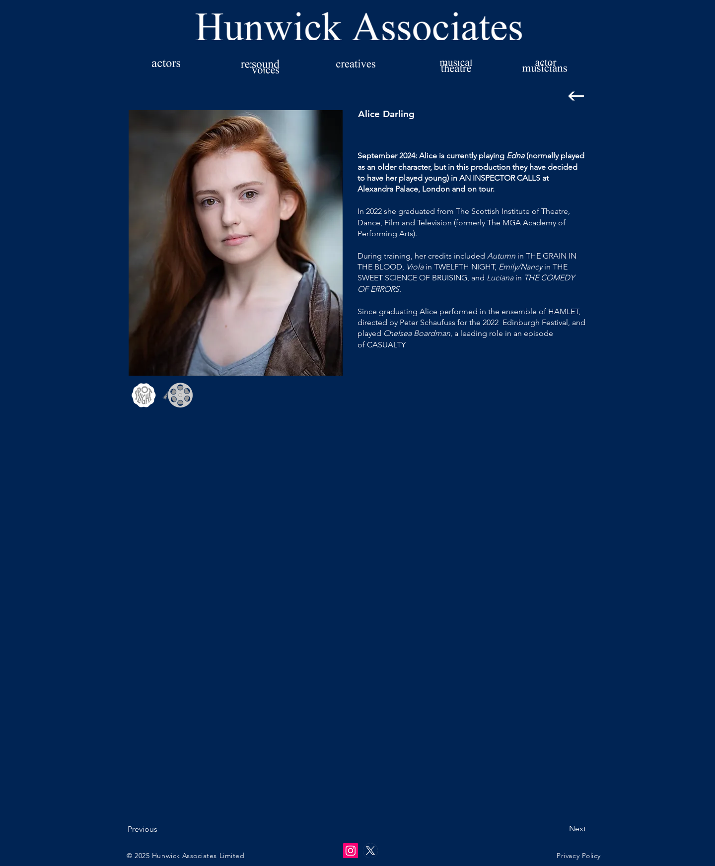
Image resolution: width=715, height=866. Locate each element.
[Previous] (160, 829)
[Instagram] (350, 850)
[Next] (561, 829)
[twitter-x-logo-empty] (370, 850)
